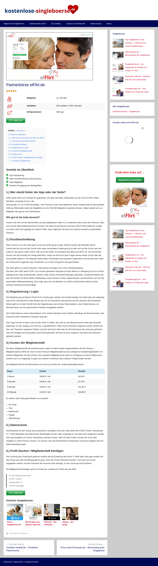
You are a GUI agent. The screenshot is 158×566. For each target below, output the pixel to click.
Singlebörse (24, 533)
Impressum (8, 562)
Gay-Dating (56, 24)
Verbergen (20, 130)
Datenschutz (18, 562)
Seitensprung (95, 24)
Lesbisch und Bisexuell (75, 24)
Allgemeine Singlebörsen (14, 24)
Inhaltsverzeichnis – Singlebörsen (126, 112)
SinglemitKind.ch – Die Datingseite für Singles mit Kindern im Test (136, 67)
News (109, 24)
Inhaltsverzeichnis (31, 562)
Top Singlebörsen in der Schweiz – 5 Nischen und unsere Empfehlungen (135, 43)
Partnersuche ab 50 (38, 24)
